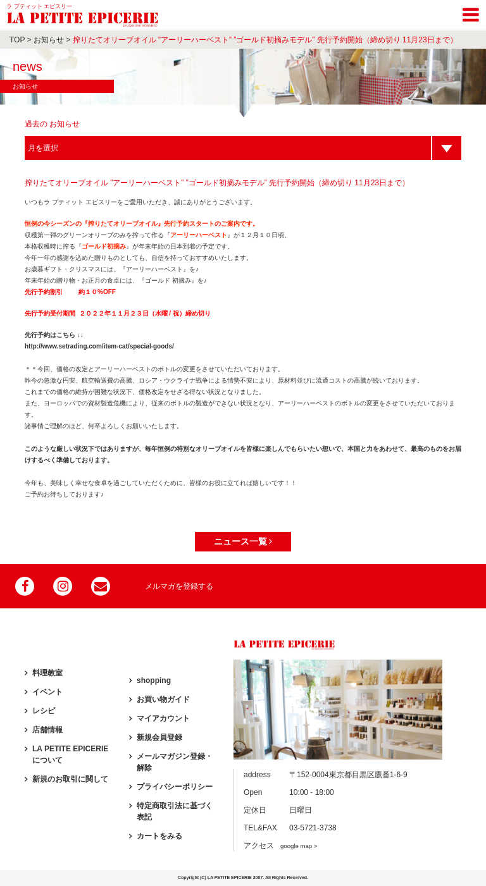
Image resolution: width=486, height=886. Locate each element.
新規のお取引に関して (70, 779)
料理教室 (47, 672)
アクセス (280, 845)
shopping (154, 680)
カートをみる (159, 836)
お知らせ (49, 39)
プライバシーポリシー (175, 786)
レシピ (43, 710)
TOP (17, 39)
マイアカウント (163, 718)
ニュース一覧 (243, 541)
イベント (47, 691)
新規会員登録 (159, 737)
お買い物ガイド (163, 699)
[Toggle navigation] (471, 12)
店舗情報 (47, 729)
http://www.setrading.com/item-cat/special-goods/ (99, 346)
